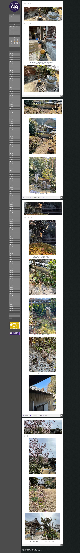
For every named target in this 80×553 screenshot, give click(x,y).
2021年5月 (11, 159)
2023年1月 (11, 127)
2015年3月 (11, 295)
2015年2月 (11, 297)
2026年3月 (11, 57)
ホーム (11, 16)
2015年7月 (11, 287)
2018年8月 (11, 219)
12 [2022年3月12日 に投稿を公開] (17, 41)
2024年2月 (11, 104)
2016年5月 (11, 268)
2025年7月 (11, 72)
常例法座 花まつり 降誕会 (14, 26)
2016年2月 (11, 274)
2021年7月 (11, 155)
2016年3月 (11, 272)
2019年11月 (11, 193)
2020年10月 (11, 172)
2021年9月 (11, 153)
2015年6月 (11, 289)
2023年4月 (11, 121)
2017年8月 (11, 240)
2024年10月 (11, 89)
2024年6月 (11, 97)
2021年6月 (11, 157)
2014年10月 (11, 304)
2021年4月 (11, 161)
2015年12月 (11, 278)
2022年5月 (11, 142)
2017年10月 (11, 236)
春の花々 (26, 436)
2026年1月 (11, 61)
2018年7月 (11, 221)
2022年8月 (11, 136)
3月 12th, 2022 (27, 95)
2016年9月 (11, 261)
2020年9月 (11, 174)
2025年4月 (11, 78)
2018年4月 (11, 227)
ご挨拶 (11, 18)
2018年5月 (11, 225)
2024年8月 (11, 93)
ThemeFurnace (39, 550)
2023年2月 (11, 125)
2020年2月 (11, 187)
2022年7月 (11, 138)
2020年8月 (11, 176)
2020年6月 (11, 180)
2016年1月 (11, 276)
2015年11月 (11, 280)
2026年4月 (11, 55)
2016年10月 (11, 259)
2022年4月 (11, 144)
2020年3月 (11, 185)
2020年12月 (11, 168)
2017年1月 (11, 253)
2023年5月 (11, 119)
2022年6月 (11, 140)
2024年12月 (11, 85)
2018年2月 (11, 229)
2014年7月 (11, 310)
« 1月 (10, 46)
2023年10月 (11, 110)
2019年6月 (11, 202)
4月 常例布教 (12, 33)
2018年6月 (11, 223)
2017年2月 (11, 251)
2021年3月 (11, 163)
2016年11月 (11, 257)
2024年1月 (11, 106)
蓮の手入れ (27, 24)
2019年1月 (11, 212)
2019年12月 (11, 191)
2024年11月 (11, 87)
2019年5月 (11, 204)
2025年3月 (11, 80)
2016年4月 (11, 270)
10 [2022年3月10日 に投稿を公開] (14, 41)
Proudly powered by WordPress (26, 550)
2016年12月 (11, 255)
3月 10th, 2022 (27, 197)
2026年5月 (11, 53)
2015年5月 (11, 291)
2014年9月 (11, 306)
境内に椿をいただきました (32, 116)
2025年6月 (11, 74)
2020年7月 (11, 178)
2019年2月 (11, 210)
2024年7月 (11, 95)
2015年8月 (11, 285)
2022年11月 (11, 131)
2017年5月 (11, 246)
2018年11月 (11, 214)
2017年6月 (11, 244)
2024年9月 (11, 91)
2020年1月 (11, 189)
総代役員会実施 (12, 28)
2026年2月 (11, 59)
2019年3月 (11, 208)
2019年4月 (11, 206)
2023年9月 (11, 112)
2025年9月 (11, 68)
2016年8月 (11, 263)
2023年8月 (11, 114)
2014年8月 (11, 308)
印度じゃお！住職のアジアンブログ (15, 20)
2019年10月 (11, 195)
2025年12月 (11, 63)
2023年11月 (11, 108)
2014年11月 (11, 302)
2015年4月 (11, 293)
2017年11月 (11, 234)
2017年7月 (11, 242)
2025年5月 (11, 76)
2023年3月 (11, 123)
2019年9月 (11, 197)
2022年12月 (11, 129)
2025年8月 (11, 70)
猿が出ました (28, 218)
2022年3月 (11, 146)
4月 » (19, 46)
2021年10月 (11, 151)
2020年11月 (11, 170)
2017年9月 (11, 238)
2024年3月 (11, 102)
